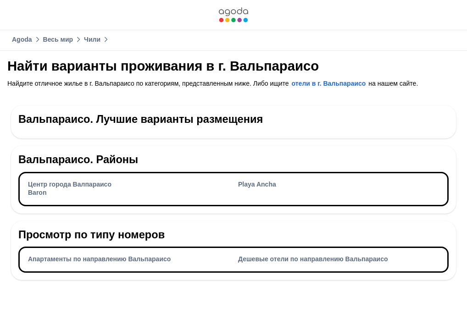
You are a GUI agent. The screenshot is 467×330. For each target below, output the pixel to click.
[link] (233, 14)
